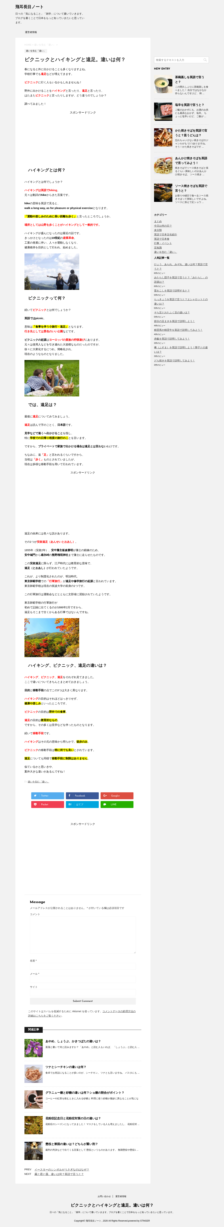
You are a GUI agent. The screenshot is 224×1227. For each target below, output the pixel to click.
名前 (33, 960)
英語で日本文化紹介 (165, 234)
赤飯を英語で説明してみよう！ (172, 338)
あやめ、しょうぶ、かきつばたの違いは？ (73, 1041)
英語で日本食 (161, 238)
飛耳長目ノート (29, 7)
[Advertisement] (83, 137)
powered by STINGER (139, 1221)
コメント (35, 914)
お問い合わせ (104, 1196)
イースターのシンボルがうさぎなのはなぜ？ (62, 1169)
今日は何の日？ (163, 225)
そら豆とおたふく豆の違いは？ (172, 312)
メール (34, 973)
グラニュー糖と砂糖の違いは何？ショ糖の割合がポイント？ (84, 1092)
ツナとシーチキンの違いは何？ (65, 1067)
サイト (34, 986)
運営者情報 (31, 32)
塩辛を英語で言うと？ (189, 104)
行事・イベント (163, 243)
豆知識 (158, 247)
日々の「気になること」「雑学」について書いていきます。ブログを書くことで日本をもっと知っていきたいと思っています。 (112, 1212)
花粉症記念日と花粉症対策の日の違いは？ (73, 1118)
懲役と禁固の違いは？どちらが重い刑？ (71, 1144)
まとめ (158, 221)
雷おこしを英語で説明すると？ (172, 290)
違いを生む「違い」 (38, 781)
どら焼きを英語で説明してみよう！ (174, 360)
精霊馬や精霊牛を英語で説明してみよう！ (178, 329)
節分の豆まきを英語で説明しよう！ (174, 321)
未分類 (158, 230)
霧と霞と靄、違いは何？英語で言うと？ (59, 1174)
